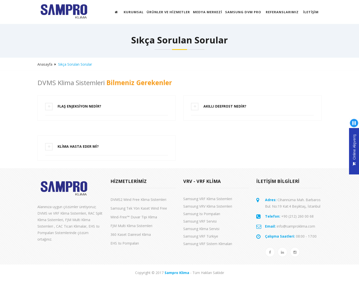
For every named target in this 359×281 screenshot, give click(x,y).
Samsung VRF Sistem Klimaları (207, 243)
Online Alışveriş (354, 150)
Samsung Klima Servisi (201, 228)
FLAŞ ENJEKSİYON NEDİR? (79, 106)
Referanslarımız (282, 12)
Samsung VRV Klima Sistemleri (207, 206)
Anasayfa (44, 64)
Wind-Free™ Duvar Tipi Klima (133, 217)
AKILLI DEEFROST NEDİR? (224, 106)
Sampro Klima (177, 272)
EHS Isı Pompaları (124, 243)
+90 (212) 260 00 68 (289, 216)
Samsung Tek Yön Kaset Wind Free (138, 208)
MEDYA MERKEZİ (207, 12)
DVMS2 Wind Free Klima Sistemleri (138, 199)
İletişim (311, 12)
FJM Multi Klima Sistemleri (131, 225)
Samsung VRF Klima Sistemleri (207, 198)
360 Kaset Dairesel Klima (130, 234)
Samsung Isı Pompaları (201, 213)
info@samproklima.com (290, 226)
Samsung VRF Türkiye (200, 236)
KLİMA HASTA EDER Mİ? (78, 146)
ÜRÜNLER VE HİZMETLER (168, 12)
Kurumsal (134, 12)
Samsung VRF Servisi (200, 221)
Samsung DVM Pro (243, 12)
